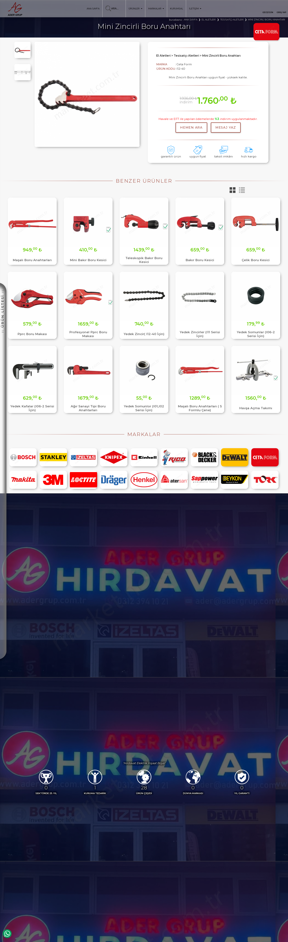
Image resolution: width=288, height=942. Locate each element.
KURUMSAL (176, 8)
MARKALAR (156, 8)
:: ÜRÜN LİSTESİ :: (3, 311)
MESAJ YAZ (225, 127)
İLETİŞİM (195, 8)
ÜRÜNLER (135, 8)
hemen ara (191, 127)
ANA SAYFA (93, 8)
